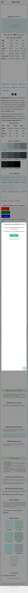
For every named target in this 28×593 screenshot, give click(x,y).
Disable (14, 235)
